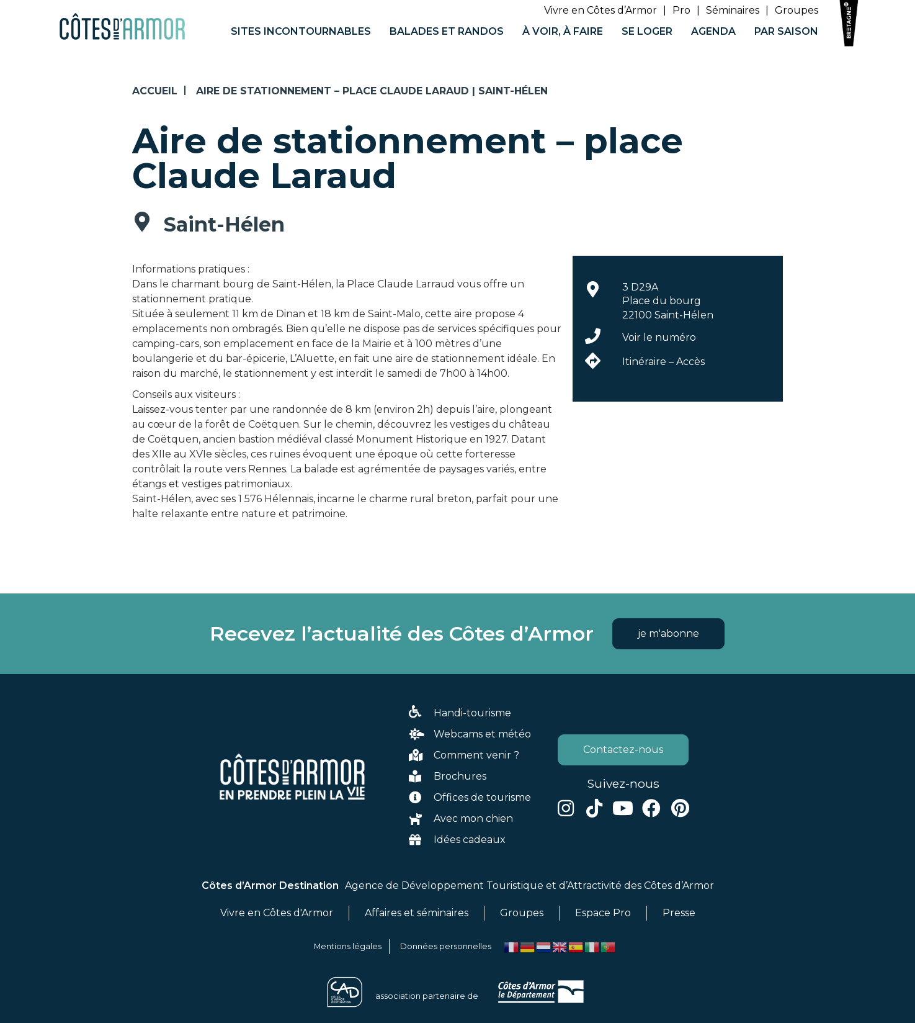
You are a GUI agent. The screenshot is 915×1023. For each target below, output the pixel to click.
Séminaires (732, 10)
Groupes (796, 10)
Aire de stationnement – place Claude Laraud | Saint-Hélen (372, 91)
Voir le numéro (659, 337)
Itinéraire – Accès (663, 361)
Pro (681, 10)
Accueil (154, 91)
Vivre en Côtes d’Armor (600, 10)
